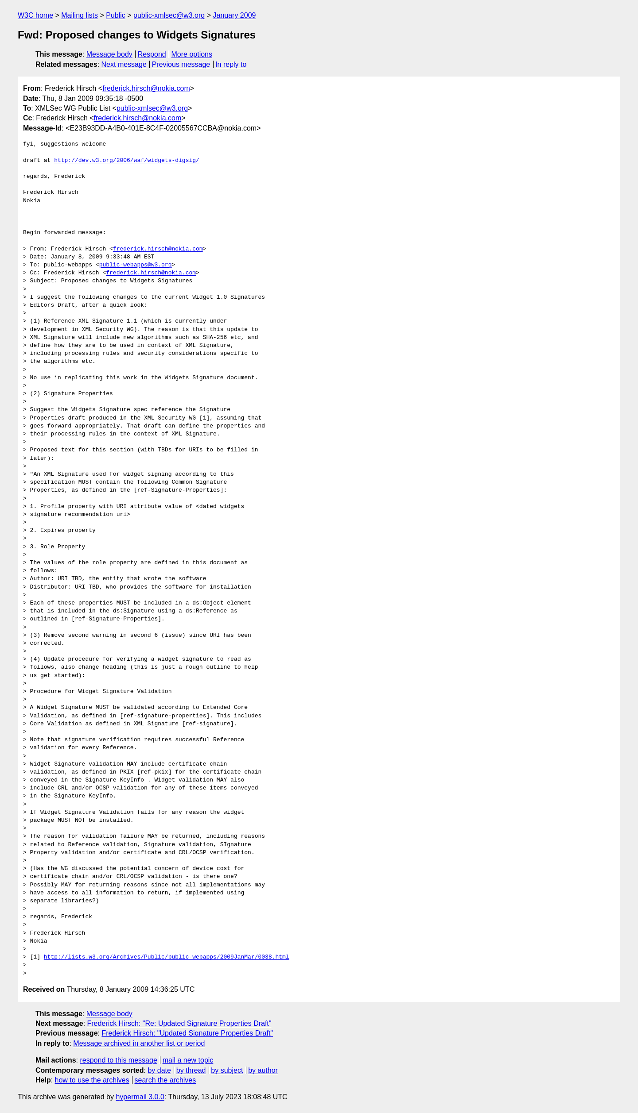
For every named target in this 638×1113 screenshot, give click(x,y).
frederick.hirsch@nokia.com (146, 88)
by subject (227, 1070)
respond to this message (118, 1060)
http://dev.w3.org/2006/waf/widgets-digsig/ (126, 161)
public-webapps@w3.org (135, 265)
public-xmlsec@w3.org (169, 15)
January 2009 (234, 15)
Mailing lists (79, 15)
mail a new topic (188, 1060)
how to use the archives (92, 1080)
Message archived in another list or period (139, 1043)
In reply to (230, 64)
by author (263, 1070)
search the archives (165, 1080)
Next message (124, 64)
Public (115, 15)
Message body (109, 54)
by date (159, 1070)
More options (192, 54)
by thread (191, 1070)
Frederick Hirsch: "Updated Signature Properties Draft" (187, 1033)
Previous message (181, 64)
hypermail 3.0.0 (140, 1097)
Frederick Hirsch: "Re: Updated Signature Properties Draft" (179, 1023)
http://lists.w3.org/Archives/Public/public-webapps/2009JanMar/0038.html (166, 957)
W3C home (35, 15)
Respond (152, 54)
